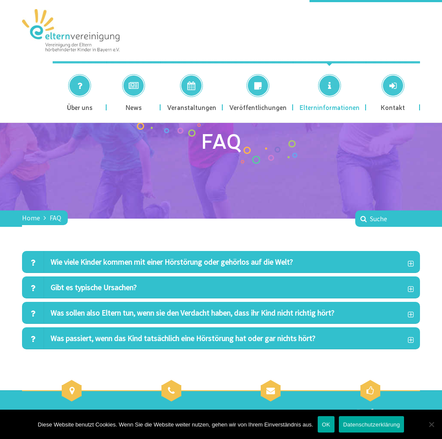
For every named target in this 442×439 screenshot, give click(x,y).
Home (31, 217)
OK (326, 424)
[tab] (221, 262)
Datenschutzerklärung (371, 424)
